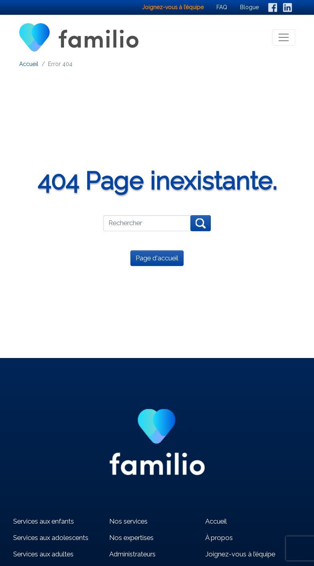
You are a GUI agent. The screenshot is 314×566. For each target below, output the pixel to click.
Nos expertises (131, 538)
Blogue (249, 7)
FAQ (221, 7)
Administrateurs (132, 554)
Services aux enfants (43, 521)
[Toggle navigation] (283, 37)
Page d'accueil (157, 258)
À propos (219, 538)
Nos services (128, 521)
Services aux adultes (43, 554)
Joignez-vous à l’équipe (240, 554)
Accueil (28, 64)
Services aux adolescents (50, 538)
